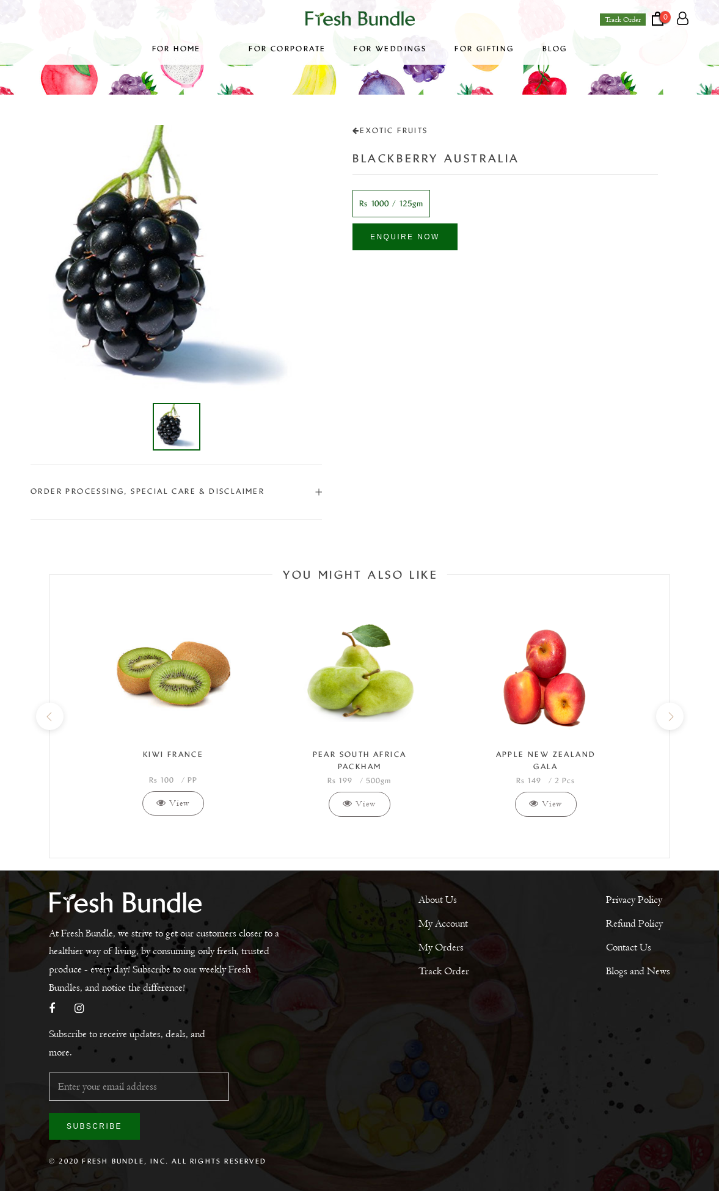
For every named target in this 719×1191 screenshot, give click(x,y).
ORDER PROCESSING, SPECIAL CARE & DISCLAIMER (176, 491)
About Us (437, 900)
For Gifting (484, 49)
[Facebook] (52, 1010)
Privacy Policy (634, 900)
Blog (555, 49)
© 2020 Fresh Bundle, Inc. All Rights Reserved (157, 1161)
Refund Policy (634, 924)
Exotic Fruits (390, 130)
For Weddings (390, 49)
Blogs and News (638, 971)
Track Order (623, 19)
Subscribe (94, 1126)
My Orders (441, 947)
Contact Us (628, 947)
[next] (669, 716)
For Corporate (287, 49)
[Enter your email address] (139, 1087)
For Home (186, 49)
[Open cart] (664, 19)
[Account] (682, 19)
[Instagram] (79, 1010)
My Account (443, 924)
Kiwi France (173, 754)
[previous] (49, 716)
